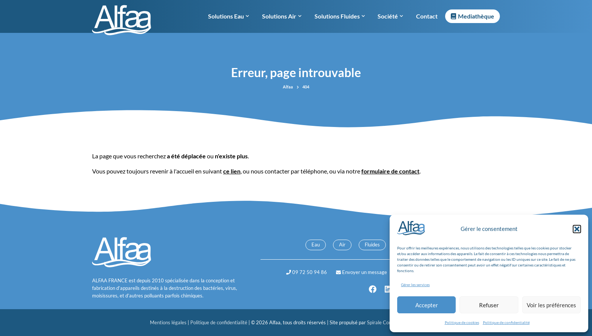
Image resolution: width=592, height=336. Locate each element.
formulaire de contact (390, 171)
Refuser (489, 305)
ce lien (231, 171)
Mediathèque (476, 16)
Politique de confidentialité (506, 322)
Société (390, 16)
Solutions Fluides (339, 16)
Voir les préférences (551, 305)
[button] (577, 229)
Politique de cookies (462, 322)
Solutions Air (281, 16)
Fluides (372, 245)
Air (342, 245)
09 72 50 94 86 (306, 272)
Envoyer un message (361, 272)
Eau (315, 245)
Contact (427, 16)
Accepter (426, 305)
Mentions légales (169, 322)
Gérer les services (415, 284)
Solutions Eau (228, 16)
